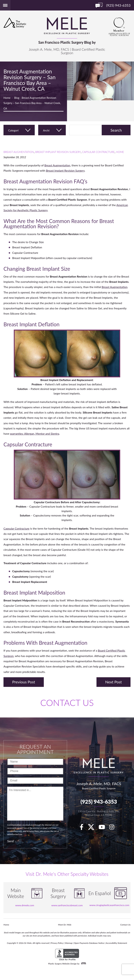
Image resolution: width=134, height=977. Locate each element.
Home (6, 97)
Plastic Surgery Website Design (62, 963)
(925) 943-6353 (98, 801)
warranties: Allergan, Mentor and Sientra (34, 433)
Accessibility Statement (116, 943)
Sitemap (68, 943)
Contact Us (125, 924)
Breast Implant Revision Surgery (58, 151)
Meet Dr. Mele (64, 924)
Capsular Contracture (98, 151)
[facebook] (83, 828)
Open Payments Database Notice (89, 943)
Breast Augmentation (18, 151)
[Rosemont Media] (83, 963)
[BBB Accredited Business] (67, 954)
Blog (16, 97)
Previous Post (23, 682)
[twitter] (93, 828)
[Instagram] (113, 828)
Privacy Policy (57, 943)
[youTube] (104, 828)
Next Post (113, 682)
